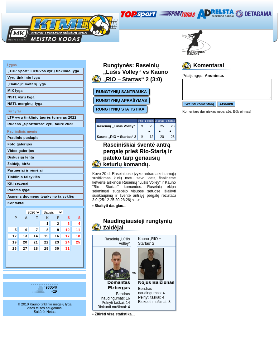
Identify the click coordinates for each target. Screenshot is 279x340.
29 (46, 248)
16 (57, 236)
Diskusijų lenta (20, 157)
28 (36, 248)
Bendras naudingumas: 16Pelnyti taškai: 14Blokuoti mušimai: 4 (112, 278)
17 (67, 236)
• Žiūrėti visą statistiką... (113, 314)
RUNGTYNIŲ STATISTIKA (120, 109)
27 (25, 248)
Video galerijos (20, 151)
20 (25, 242)
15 (46, 236)
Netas (50, 312)
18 (78, 236)
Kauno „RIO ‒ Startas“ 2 (116, 137)
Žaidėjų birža (19, 164)
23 (57, 242)
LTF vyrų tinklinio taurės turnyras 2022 (42, 117)
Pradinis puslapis (23, 137)
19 (14, 242)
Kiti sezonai (17, 183)
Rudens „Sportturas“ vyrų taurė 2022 (40, 124)
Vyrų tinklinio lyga (23, 77)
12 (14, 236)
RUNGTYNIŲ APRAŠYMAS (121, 100)
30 (57, 248)
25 (78, 242)
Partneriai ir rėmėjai (25, 170)
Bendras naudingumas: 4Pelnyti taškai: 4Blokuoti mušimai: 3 (156, 276)
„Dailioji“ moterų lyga (26, 84)
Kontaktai (16, 203)
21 (36, 242)
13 (25, 236)
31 (67, 248)
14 (36, 236)
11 (78, 230)
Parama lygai (19, 190)
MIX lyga (15, 90)
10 (67, 230)
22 (46, 242)
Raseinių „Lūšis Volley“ (116, 126)
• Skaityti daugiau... (109, 206)
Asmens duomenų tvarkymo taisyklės (40, 196)
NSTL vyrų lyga (21, 97)
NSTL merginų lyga (24, 104)
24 (67, 242)
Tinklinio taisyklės (23, 177)
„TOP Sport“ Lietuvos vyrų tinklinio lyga (43, 71)
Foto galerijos (19, 144)
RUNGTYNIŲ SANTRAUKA (121, 91)
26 (14, 248)
